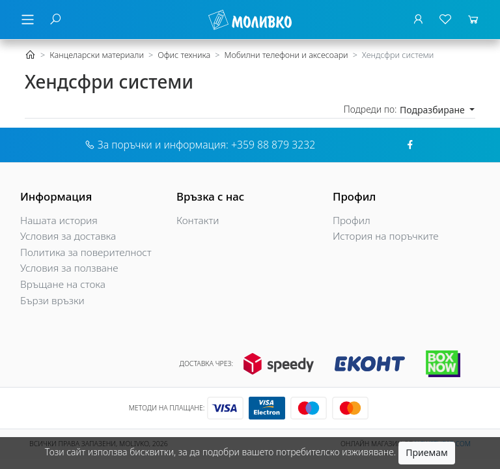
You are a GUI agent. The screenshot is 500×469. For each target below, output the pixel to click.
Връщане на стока (62, 284)
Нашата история (59, 220)
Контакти (197, 220)
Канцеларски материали (96, 55)
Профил (351, 220)
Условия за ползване (69, 268)
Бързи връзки (52, 300)
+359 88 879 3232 (273, 144)
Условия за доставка (68, 236)
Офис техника (184, 55)
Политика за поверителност (86, 252)
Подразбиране (433, 110)
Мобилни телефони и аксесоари (286, 55)
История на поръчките (386, 236)
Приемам (426, 452)
